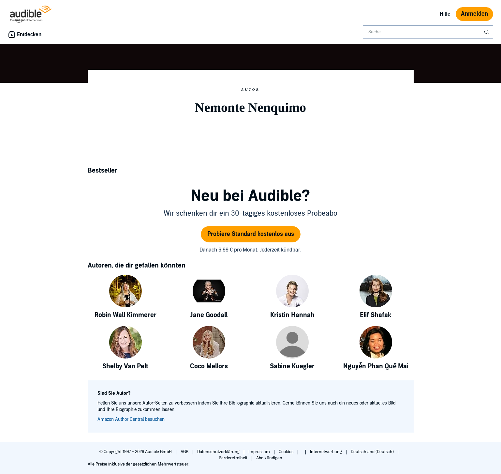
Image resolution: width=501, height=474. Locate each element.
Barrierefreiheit (233, 458)
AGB (185, 451)
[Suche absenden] (487, 31)
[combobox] (428, 31)
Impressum (259, 451)
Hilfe (445, 14)
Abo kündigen (269, 458)
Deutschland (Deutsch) (373, 451)
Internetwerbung (326, 451)
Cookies (286, 451)
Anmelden (474, 13)
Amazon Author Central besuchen (131, 419)
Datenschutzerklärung (219, 451)
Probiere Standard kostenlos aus (250, 234)
